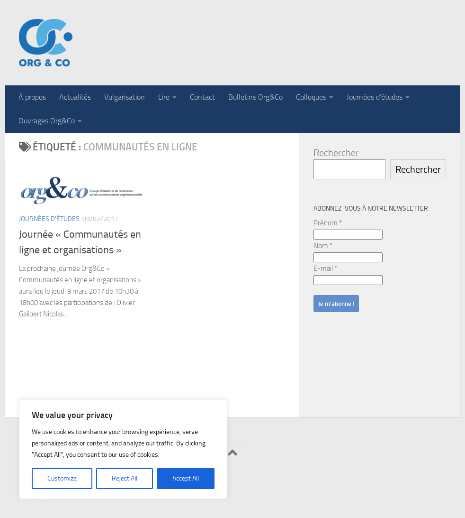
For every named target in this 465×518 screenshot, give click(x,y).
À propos (32, 97)
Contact (202, 97)
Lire (164, 97)
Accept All (185, 478)
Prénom (327, 223)
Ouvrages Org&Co (46, 120)
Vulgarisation (124, 97)
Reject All (124, 478)
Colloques (311, 97)
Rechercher (336, 152)
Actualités (75, 97)
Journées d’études (374, 97)
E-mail (325, 268)
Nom (322, 245)
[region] (123, 449)
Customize (62, 478)
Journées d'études (49, 219)
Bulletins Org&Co (255, 97)
